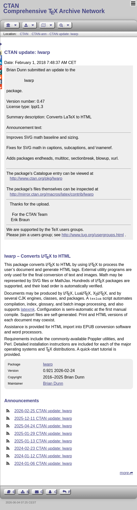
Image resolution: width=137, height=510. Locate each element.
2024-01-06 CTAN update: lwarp (43, 463)
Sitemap (28, 491)
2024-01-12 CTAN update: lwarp (43, 455)
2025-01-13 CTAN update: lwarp (43, 440)
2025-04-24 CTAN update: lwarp (43, 425)
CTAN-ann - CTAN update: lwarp (55, 34)
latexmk (28, 309)
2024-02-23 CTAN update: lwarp (43, 448)
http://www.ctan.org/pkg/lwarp (36, 178)
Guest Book (14, 491)
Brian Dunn (53, 383)
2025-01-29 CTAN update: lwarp (43, 433)
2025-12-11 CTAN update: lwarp (43, 418)
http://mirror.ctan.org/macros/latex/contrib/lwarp (52, 194)
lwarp (48, 364)
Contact (41, 491)
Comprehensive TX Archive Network (68, 8)
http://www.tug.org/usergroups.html (93, 235)
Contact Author (55, 491)
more (124, 472)
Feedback (69, 491)
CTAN (24, 34)
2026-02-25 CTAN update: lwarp (43, 410)
